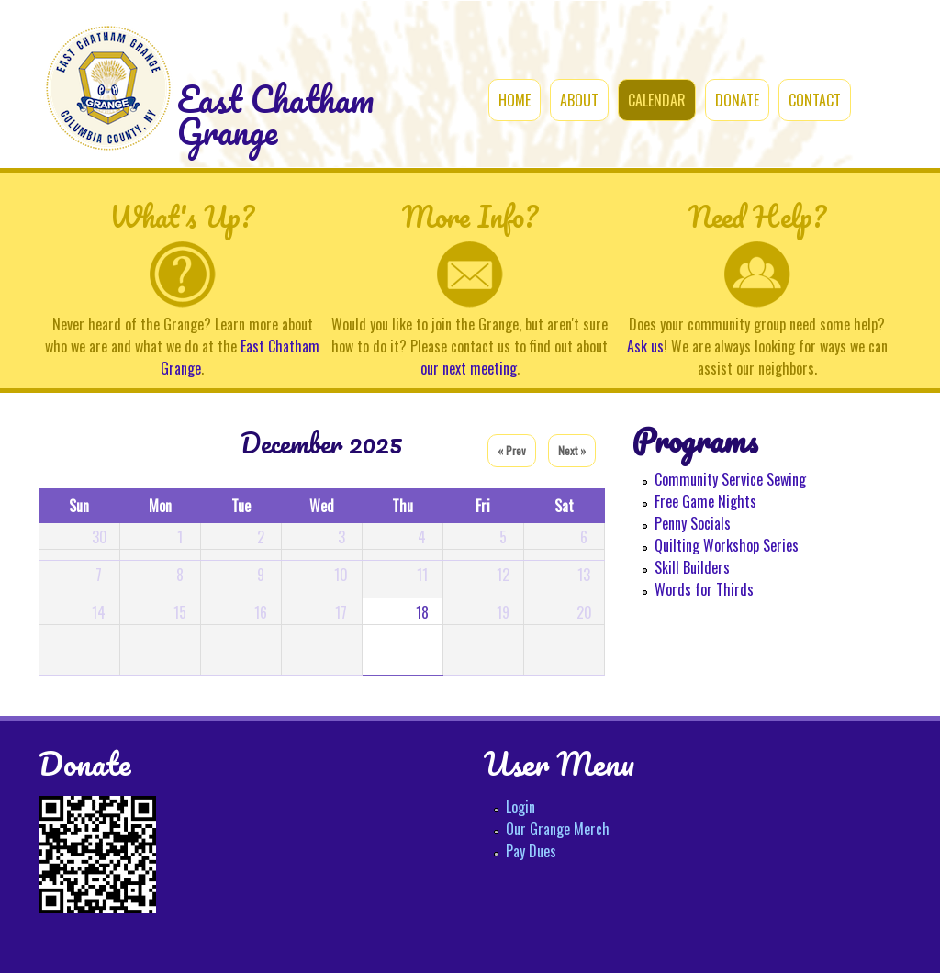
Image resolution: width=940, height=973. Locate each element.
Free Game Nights (705, 501)
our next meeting (468, 368)
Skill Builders (692, 567)
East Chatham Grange (275, 115)
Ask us (645, 346)
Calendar (657, 100)
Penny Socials (693, 523)
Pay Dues (531, 851)
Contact (815, 100)
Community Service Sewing (730, 479)
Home (514, 100)
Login (520, 807)
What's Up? (182, 216)
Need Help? (757, 216)
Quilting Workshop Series (727, 545)
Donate (737, 100)
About (579, 100)
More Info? (470, 216)
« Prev (512, 450)
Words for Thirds (704, 589)
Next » (572, 450)
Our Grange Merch (558, 829)
